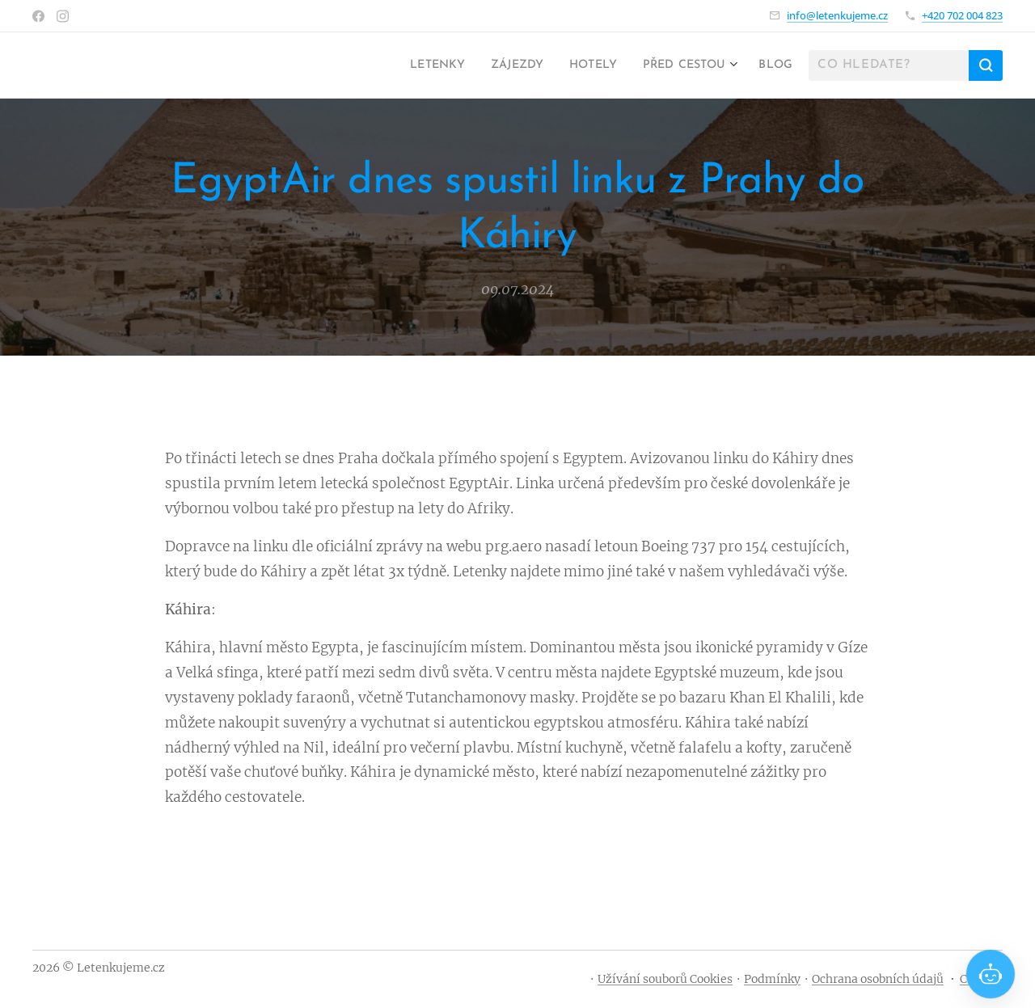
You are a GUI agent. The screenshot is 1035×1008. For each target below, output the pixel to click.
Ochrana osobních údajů (878, 979)
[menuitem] (408, 65)
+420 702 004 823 (962, 15)
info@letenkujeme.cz (837, 15)
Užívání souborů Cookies (665, 979)
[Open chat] (990, 974)
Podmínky (772, 979)
